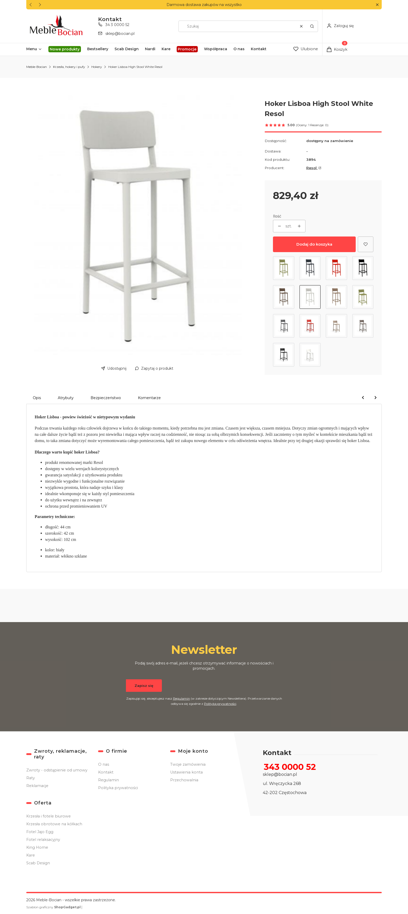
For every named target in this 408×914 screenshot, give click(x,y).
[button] (377, 5)
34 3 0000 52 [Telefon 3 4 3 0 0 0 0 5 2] (117, 24)
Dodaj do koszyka (314, 244)
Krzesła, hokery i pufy (69, 67)
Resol (312, 168)
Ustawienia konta (186, 772)
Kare (30, 855)
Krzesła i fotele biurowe (48, 816)
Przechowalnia (184, 780)
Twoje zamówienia (188, 764)
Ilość (277, 216)
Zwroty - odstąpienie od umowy (56, 770)
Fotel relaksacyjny (43, 839)
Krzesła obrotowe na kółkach (54, 824)
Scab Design (38, 863)
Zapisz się (144, 685)
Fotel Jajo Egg (39, 831)
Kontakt (105, 772)
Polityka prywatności (118, 787)
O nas (103, 764)
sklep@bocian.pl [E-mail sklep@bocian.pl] (120, 33)
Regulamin (181, 698)
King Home (37, 847)
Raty (30, 778)
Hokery (96, 67)
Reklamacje (37, 785)
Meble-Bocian (36, 67)
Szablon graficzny (53, 907)
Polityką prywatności (220, 704)
